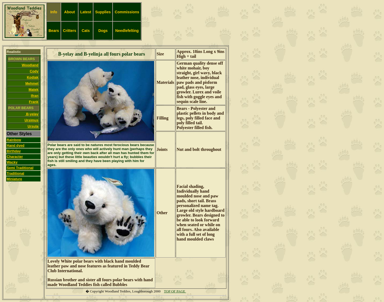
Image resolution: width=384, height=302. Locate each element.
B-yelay (31, 114)
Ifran (34, 96)
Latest (85, 12)
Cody (34, 71)
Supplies (103, 12)
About (69, 12)
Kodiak (32, 77)
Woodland (30, 65)
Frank (33, 102)
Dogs (103, 30)
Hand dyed (15, 145)
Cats (86, 30)
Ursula (33, 126)
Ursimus (31, 120)
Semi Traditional (20, 168)
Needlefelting (127, 30)
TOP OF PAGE (175, 291)
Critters (69, 30)
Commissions (127, 12)
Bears (54, 30)
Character (15, 157)
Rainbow (14, 140)
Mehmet (31, 83)
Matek (33, 90)
